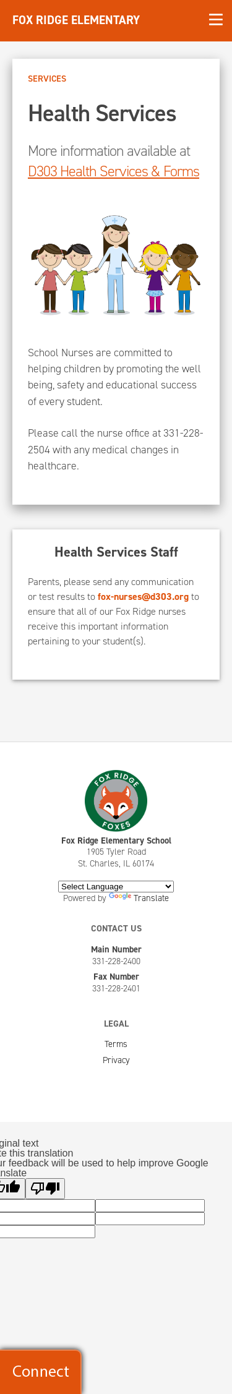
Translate (139, 898)
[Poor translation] (45, 1188)
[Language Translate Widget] (116, 886)
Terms (116, 1044)
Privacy (116, 1060)
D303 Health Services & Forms (113, 171)
